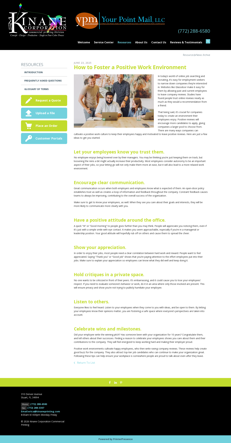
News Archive (203, 54)
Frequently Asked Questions (43, 80)
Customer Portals (49, 138)
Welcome (84, 42)
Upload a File (45, 113)
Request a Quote (48, 100)
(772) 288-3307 (35, 407)
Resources (124, 42)
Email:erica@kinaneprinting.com (40, 411)
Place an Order (47, 126)
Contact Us (158, 42)
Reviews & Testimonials (186, 42)
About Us (141, 42)
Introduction (33, 72)
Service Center (104, 42)
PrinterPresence (123, 439)
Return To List (85, 362)
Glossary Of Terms (36, 89)
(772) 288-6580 (194, 31)
